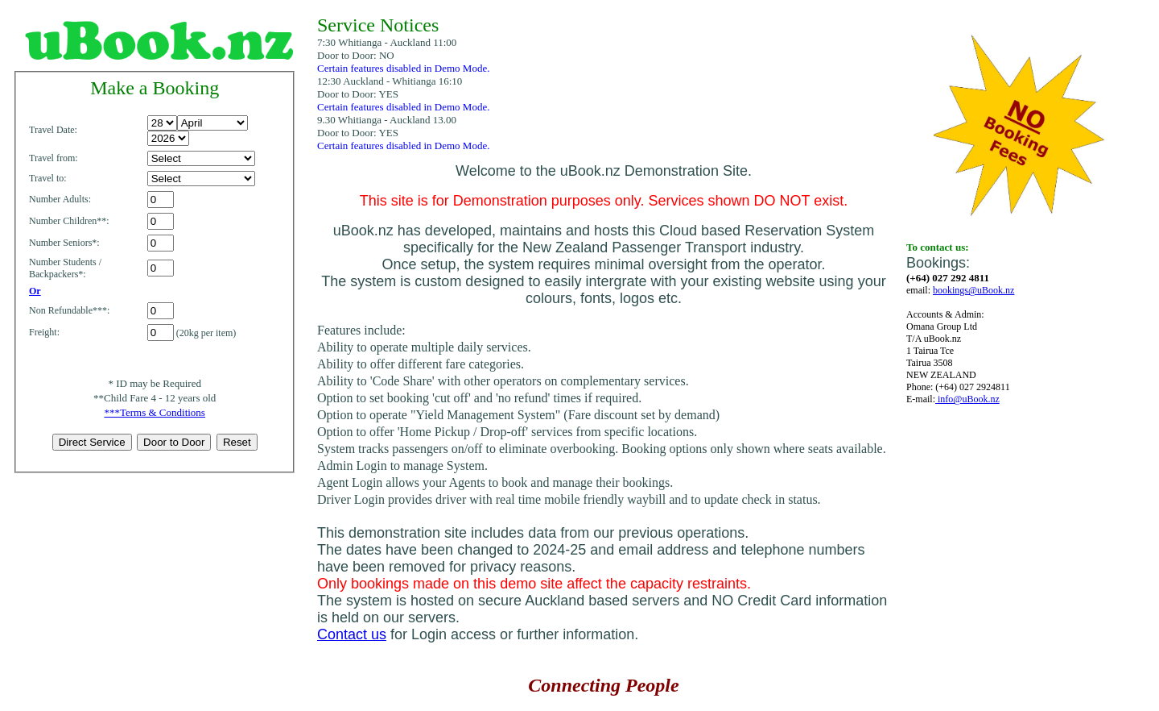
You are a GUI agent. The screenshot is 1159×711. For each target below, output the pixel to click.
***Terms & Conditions (154, 412)
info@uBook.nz (967, 399)
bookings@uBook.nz (973, 290)
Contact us (351, 634)
